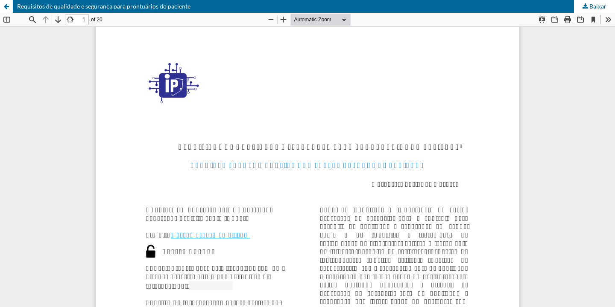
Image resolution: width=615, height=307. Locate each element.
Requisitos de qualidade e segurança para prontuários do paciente (103, 6)
